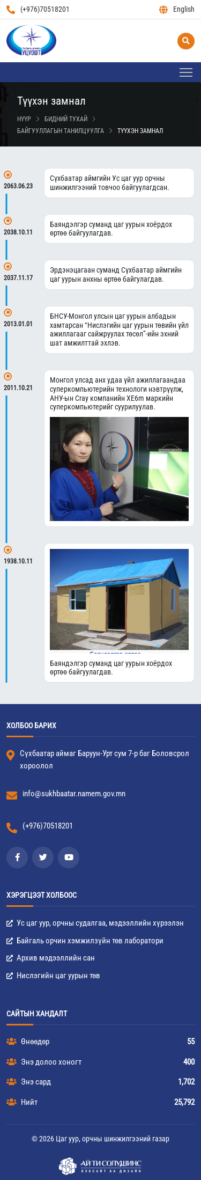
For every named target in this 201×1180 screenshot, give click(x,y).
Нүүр (24, 119)
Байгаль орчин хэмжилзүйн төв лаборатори (84, 941)
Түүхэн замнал (140, 131)
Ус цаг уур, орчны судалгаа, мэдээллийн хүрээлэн (95, 923)
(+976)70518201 (38, 9)
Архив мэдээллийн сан (50, 958)
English (177, 9)
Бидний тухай (65, 119)
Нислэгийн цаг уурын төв (53, 975)
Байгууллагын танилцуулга (60, 131)
